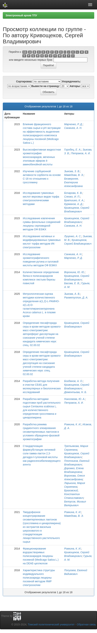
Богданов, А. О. (73, 381)
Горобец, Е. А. (72, 149)
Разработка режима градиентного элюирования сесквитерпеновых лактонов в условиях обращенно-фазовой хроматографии (41, 432)
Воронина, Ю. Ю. (74, 272)
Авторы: (75, 86)
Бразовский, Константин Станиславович (74, 494)
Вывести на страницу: (45, 86)
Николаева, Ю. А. (74, 398)
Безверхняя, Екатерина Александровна (73, 182)
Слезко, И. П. (72, 196)
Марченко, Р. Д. (73, 124)
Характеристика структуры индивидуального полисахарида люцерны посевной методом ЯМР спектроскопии (39, 578)
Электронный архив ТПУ (21, 15)
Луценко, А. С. (72, 236)
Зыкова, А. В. (72, 293)
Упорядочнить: (71, 81)
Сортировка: (24, 81)
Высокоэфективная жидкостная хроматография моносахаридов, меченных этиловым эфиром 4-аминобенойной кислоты (42, 157)
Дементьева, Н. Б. (75, 392)
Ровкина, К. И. (72, 424)
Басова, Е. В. (72, 283)
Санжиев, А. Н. (73, 127)
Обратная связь (86, 624)
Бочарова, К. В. (73, 192)
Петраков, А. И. (81, 153)
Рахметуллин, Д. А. (76, 297)
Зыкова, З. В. (72, 171)
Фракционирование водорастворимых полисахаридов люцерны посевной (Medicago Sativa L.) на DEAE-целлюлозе (41, 556)
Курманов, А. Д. (73, 204)
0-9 (24, 52)
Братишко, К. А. (74, 200)
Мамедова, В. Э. (74, 174)
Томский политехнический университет (51, 624)
